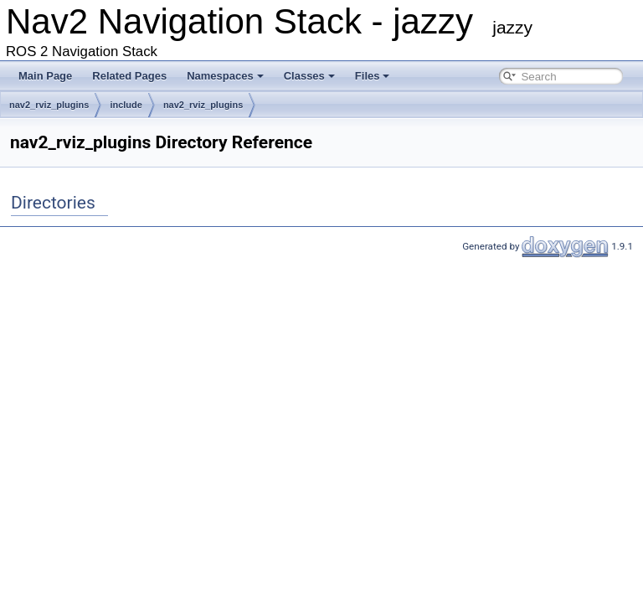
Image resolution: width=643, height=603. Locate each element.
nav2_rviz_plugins (49, 105)
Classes (309, 76)
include (126, 105)
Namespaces (225, 76)
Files (372, 76)
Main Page (45, 76)
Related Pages (129, 76)
